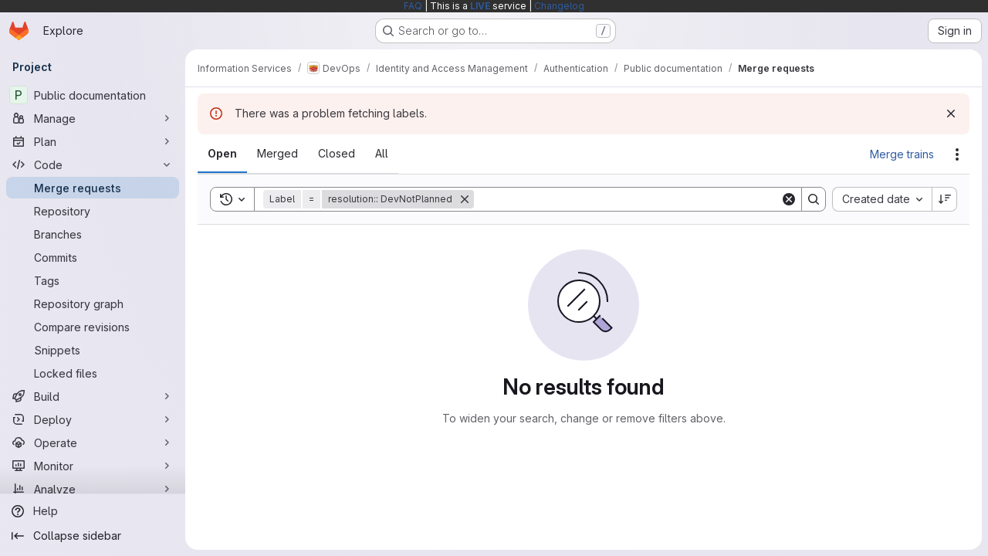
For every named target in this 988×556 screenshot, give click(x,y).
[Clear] (789, 199)
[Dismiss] (951, 113)
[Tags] (92, 280)
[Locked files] (92, 373)
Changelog (559, 6)
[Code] (92, 164)
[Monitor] (92, 465)
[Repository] (92, 211)
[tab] (222, 153)
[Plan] (92, 141)
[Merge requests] (92, 187)
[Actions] (957, 154)
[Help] (92, 511)
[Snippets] (92, 350)
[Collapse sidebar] (92, 536)
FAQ (413, 6)
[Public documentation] (92, 95)
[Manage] (92, 118)
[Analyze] (92, 489)
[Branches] (92, 234)
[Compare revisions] (92, 326)
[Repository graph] (92, 303)
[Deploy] (92, 419)
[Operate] (92, 442)
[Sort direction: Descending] (944, 199)
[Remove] (464, 199)
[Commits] (92, 257)
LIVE (480, 6)
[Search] (627, 199)
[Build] (92, 396)
